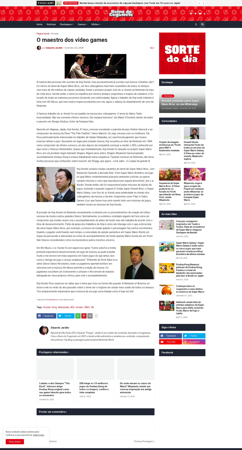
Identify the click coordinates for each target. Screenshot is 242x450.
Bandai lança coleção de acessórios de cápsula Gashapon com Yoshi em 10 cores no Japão (130, 3)
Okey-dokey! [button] (15, 441)
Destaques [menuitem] (66, 24)
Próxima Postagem (143, 441)
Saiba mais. (38, 435)
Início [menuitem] (39, 24)
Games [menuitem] (81, 24)
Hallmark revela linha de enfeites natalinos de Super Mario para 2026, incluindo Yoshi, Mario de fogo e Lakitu (190, 308)
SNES (87, 307)
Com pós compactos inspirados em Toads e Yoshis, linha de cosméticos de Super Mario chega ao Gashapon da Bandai (190, 227)
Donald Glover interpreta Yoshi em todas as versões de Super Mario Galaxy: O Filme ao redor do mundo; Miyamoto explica (194, 150)
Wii (92, 307)
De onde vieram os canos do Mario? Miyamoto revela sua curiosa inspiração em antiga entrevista (135, 388)
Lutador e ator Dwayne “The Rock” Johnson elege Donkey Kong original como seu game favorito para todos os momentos (55, 389)
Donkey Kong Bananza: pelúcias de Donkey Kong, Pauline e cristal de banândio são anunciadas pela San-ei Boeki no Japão (190, 270)
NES (73, 307)
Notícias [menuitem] (51, 24)
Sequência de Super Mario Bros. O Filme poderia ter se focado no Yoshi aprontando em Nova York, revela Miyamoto (170, 191)
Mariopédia (63, 307)
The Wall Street (51, 299)
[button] (199, 3)
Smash (79, 307)
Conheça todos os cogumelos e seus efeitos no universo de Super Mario (190, 289)
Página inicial (43, 34)
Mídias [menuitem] (95, 24)
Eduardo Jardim (60, 327)
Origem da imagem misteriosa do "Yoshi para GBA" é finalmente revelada (170, 146)
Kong (54, 307)
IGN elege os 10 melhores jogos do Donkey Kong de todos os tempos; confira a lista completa (93, 388)
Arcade (54, 34)
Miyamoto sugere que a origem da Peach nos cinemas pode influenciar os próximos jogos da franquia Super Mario (194, 191)
